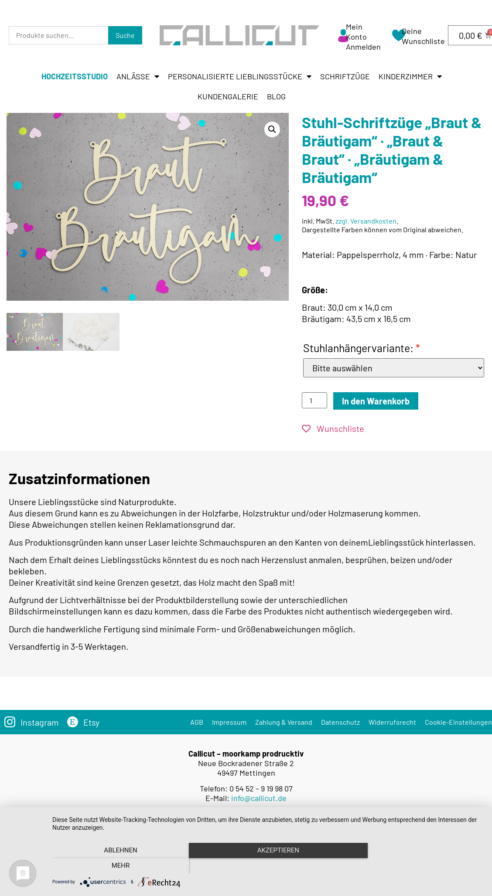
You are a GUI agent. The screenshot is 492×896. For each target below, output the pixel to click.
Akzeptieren (268, 866)
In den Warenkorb (376, 401)
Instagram (39, 722)
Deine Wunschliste (423, 36)
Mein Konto (356, 31)
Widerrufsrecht (392, 722)
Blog (276, 96)
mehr (419, 866)
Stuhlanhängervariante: (361, 347)
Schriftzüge (345, 76)
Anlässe (137, 76)
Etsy (92, 722)
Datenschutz (340, 722)
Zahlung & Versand (283, 722)
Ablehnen (116, 866)
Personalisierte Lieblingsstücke (239, 76)
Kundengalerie (228, 96)
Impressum (229, 722)
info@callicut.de (259, 797)
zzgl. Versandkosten (365, 221)
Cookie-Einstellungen (458, 722)
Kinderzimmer (410, 76)
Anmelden (363, 46)
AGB (196, 722)
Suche (125, 35)
